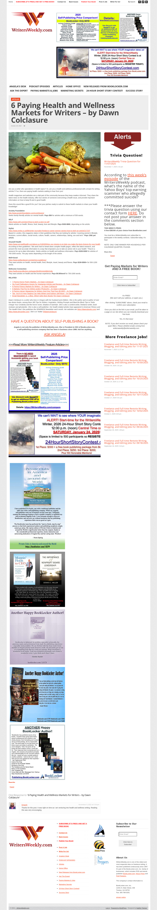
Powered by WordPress (119, 908)
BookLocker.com (129, 874)
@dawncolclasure (50, 312)
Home (11, 2)
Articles (58, 86)
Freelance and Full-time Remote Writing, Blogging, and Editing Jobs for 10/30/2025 (126, 361)
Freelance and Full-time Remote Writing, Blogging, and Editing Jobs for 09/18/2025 (126, 441)
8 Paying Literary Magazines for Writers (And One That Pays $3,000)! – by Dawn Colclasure (47, 291)
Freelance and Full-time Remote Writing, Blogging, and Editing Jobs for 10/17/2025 (126, 393)
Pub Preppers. (121, 876)
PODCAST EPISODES (39, 86)
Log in (108, 908)
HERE (132, 213)
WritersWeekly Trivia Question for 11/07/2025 (122, 162)
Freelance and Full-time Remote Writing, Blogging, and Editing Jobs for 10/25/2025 (126, 377)
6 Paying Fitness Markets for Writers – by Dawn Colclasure (34, 287)
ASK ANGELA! (54, 334)
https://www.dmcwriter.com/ (19, 312)
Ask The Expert (19, 90)
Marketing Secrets (72, 90)
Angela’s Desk (17, 86)
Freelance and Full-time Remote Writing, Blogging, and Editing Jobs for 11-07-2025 (126, 345)
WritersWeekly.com (22, 908)
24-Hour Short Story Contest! (104, 90)
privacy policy (121, 897)
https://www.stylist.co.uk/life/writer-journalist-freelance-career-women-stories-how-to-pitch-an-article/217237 (49, 231)
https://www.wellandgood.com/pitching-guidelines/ (27, 260)
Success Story (134, 90)
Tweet (12, 787)
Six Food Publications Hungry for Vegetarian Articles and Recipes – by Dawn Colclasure (45, 284)
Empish (24, 805)
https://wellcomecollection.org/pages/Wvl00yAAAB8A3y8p (31, 271)
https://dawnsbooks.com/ (86, 309)
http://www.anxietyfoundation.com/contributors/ (26, 213)
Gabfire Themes (141, 908)
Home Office (73, 86)
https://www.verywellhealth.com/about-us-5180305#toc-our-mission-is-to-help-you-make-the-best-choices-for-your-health (54, 244)
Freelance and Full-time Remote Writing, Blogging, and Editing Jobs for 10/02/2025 (126, 409)
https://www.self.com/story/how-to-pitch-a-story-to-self (29, 222)
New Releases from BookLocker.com (106, 86)
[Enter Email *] (125, 277)
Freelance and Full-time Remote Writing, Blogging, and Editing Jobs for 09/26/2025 (126, 425)
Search (131, 2)
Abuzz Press (140, 874)
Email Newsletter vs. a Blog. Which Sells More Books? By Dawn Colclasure (41, 296)
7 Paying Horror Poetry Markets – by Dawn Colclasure (32, 282)
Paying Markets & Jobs (44, 90)
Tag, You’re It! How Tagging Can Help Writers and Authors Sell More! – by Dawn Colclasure (47, 294)
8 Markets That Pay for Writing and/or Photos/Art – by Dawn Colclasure (39, 289)
